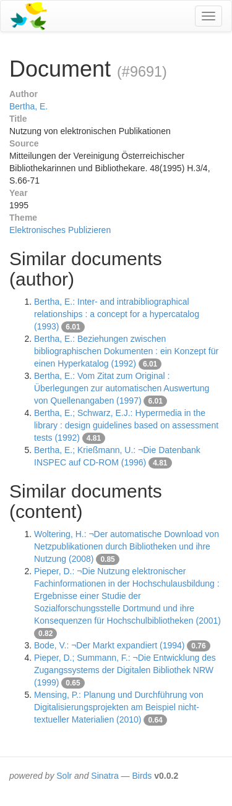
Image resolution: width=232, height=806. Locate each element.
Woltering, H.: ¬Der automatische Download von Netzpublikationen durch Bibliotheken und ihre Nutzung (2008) (126, 546)
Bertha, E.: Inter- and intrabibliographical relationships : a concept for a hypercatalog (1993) (116, 314)
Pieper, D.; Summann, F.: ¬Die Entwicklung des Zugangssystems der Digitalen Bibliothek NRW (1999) (125, 670)
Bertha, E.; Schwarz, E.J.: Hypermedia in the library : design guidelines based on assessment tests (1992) (126, 425)
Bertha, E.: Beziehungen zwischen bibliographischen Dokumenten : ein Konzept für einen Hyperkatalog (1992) (126, 351)
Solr (64, 776)
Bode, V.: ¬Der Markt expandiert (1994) (109, 645)
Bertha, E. (28, 106)
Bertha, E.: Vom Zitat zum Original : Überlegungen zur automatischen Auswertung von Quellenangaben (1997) (121, 388)
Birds (142, 776)
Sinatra (104, 776)
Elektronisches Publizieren (60, 230)
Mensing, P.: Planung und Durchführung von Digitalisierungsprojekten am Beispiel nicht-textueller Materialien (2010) (119, 707)
